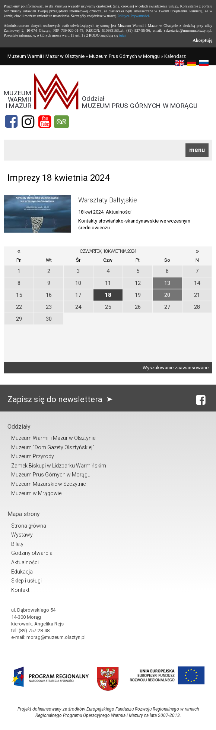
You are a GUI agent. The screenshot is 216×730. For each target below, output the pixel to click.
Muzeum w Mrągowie (36, 493)
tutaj (122, 35)
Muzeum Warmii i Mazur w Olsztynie (46, 56)
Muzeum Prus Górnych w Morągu (124, 56)
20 (167, 295)
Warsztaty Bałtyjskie (107, 200)
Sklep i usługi (26, 581)
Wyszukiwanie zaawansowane (176, 367)
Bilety (17, 544)
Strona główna (28, 526)
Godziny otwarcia (32, 553)
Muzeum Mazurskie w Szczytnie (48, 484)
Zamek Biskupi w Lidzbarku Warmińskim (58, 466)
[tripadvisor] (61, 121)
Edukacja (22, 572)
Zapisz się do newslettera (61, 399)
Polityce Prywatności (133, 16)
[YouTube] (44, 121)
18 (108, 295)
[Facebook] (11, 121)
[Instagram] (27, 121)
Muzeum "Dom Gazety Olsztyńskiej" (52, 447)
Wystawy (22, 535)
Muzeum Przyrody (32, 456)
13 (167, 283)
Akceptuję (202, 40)
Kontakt (20, 590)
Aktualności (25, 562)
